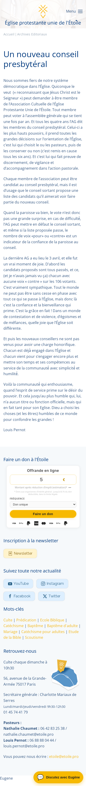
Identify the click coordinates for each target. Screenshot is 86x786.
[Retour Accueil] (43, 11)
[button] (74, 11)
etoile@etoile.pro (64, 756)
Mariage (10, 631)
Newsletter (20, 553)
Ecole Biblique (52, 620)
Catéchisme (13, 625)
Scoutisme (34, 637)
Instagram (52, 583)
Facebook (19, 596)
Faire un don (43, 514)
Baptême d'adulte (62, 625)
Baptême (35, 625)
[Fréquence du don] (43, 504)
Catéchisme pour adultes (43, 631)
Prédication (26, 620)
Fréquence (17, 498)
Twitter (51, 596)
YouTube (18, 583)
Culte (7, 620)
